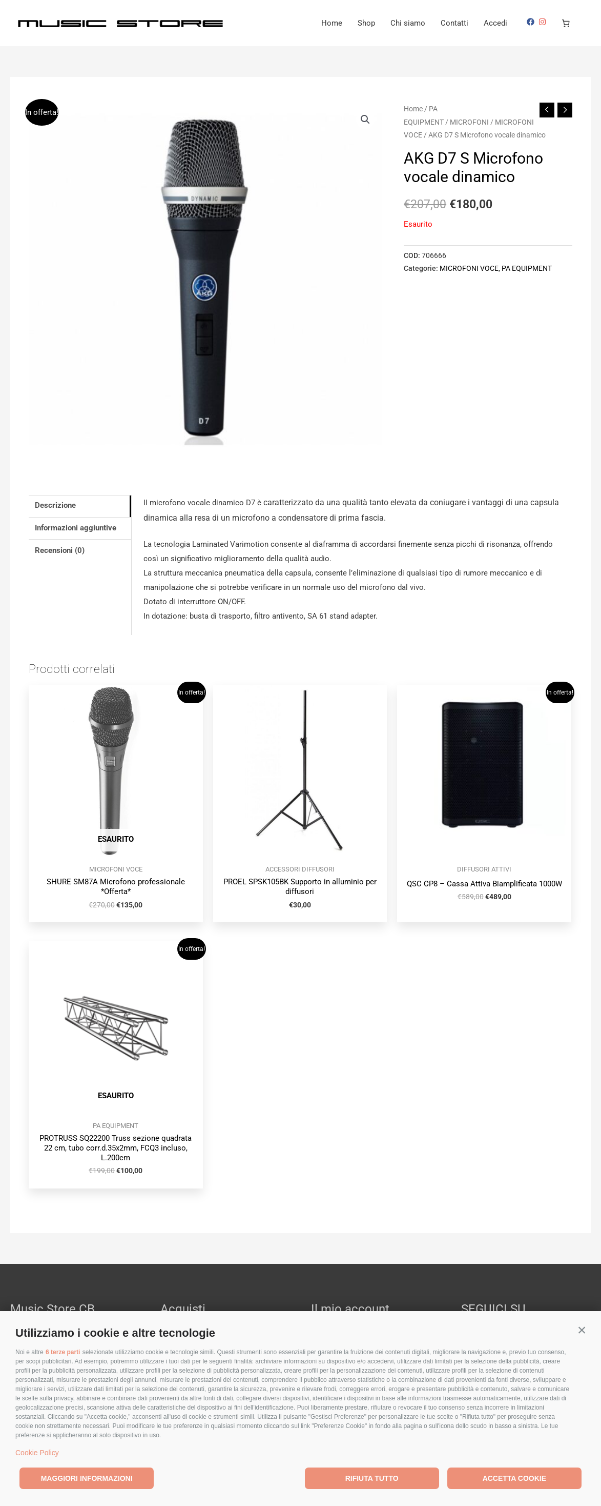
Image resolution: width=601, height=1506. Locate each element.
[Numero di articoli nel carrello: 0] (566, 23)
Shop (366, 23)
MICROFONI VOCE (469, 268)
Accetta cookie (514, 1478)
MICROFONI (469, 122)
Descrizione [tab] (55, 505)
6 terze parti (63, 1352)
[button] (582, 1330)
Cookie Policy (37, 1453)
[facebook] (532, 22)
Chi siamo (407, 23)
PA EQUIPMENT (527, 268)
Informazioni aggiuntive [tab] (75, 527)
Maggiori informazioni (87, 1478)
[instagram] (543, 22)
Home (331, 23)
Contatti (454, 23)
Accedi (495, 23)
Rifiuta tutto (372, 1478)
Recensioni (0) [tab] (60, 550)
